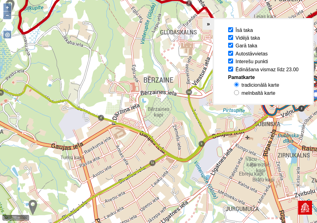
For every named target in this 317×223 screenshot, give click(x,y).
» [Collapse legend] (208, 23)
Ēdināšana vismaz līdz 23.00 (267, 69)
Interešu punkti (252, 61)
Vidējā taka (248, 38)
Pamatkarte (241, 77)
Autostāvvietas (252, 53)
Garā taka (246, 45)
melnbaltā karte (258, 93)
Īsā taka (244, 30)
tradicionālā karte (260, 85)
